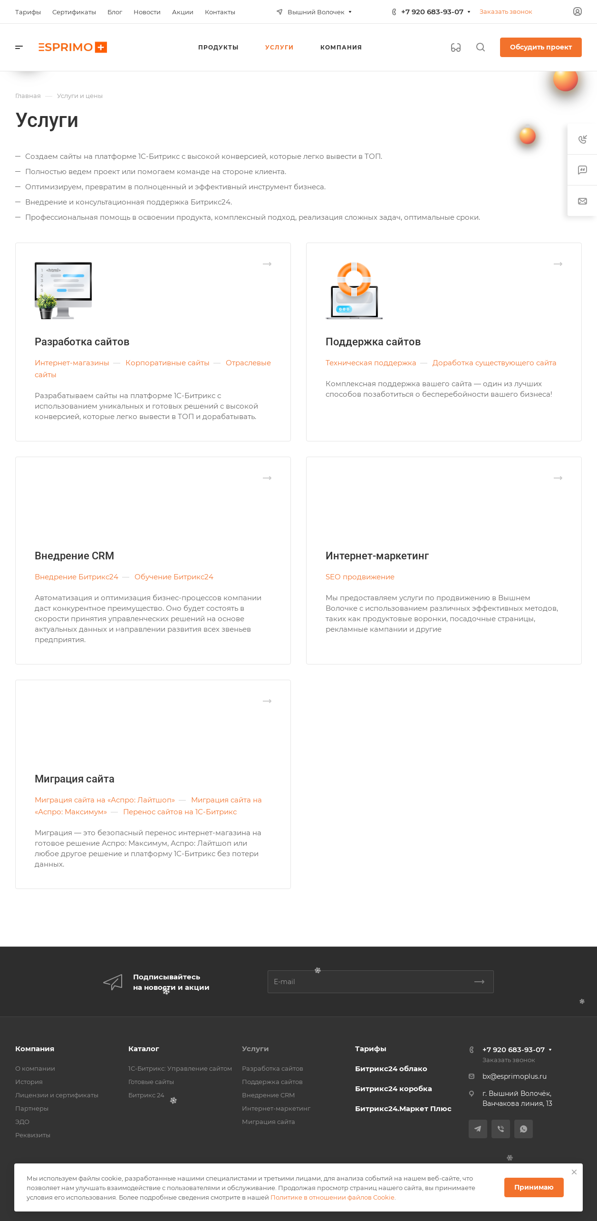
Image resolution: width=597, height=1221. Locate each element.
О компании (35, 1068)
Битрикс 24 (146, 1095)
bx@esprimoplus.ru (514, 1076)
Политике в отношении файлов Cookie (332, 1197)
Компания (34, 1048)
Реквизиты (32, 1135)
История (29, 1081)
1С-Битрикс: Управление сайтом (180, 1068)
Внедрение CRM (74, 556)
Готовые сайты (151, 1081)
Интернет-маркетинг (377, 556)
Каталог (143, 1048)
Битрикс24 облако (391, 1068)
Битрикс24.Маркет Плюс (403, 1108)
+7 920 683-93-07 (432, 11)
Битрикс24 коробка (393, 1088)
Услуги (255, 1048)
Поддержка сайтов (373, 342)
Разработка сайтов (82, 342)
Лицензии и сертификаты (56, 1095)
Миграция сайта (75, 779)
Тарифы (370, 1048)
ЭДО (22, 1121)
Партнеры (31, 1108)
